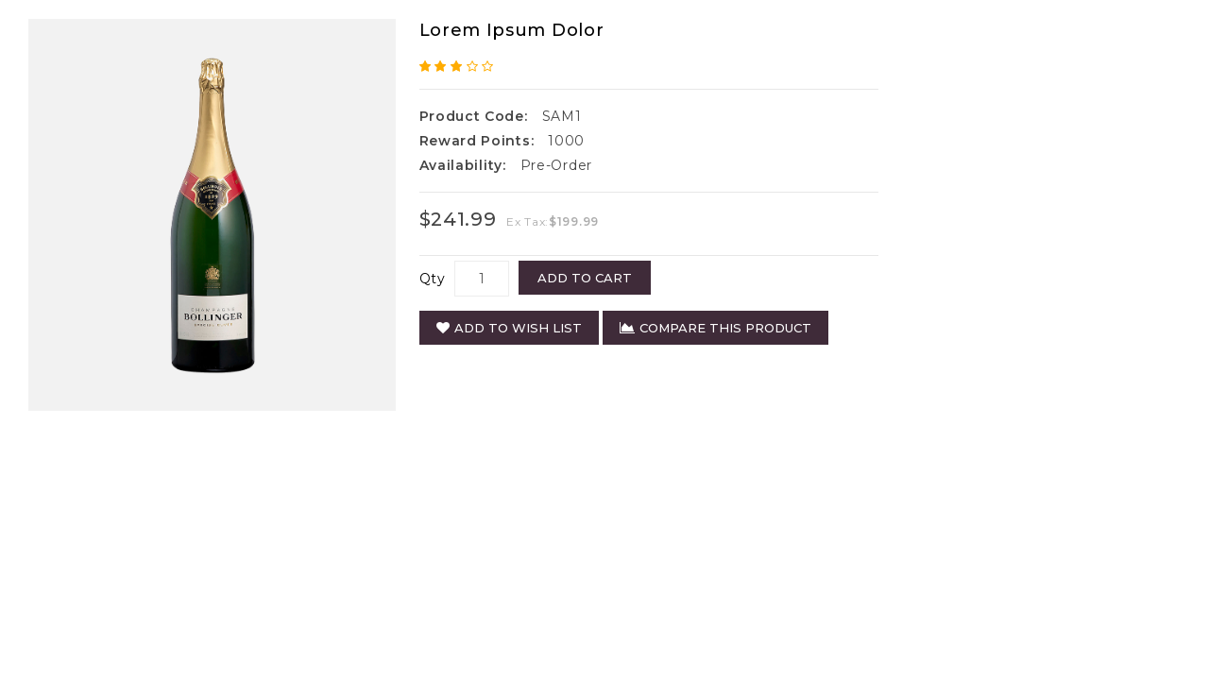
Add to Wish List (509, 327)
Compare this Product (715, 327)
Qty (432, 278)
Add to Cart (584, 277)
